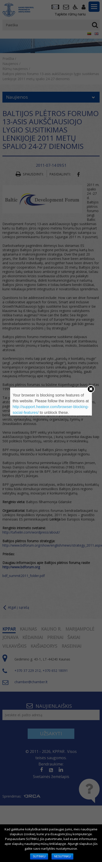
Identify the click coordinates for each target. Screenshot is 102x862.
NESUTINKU (62, 856)
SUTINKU (39, 856)
